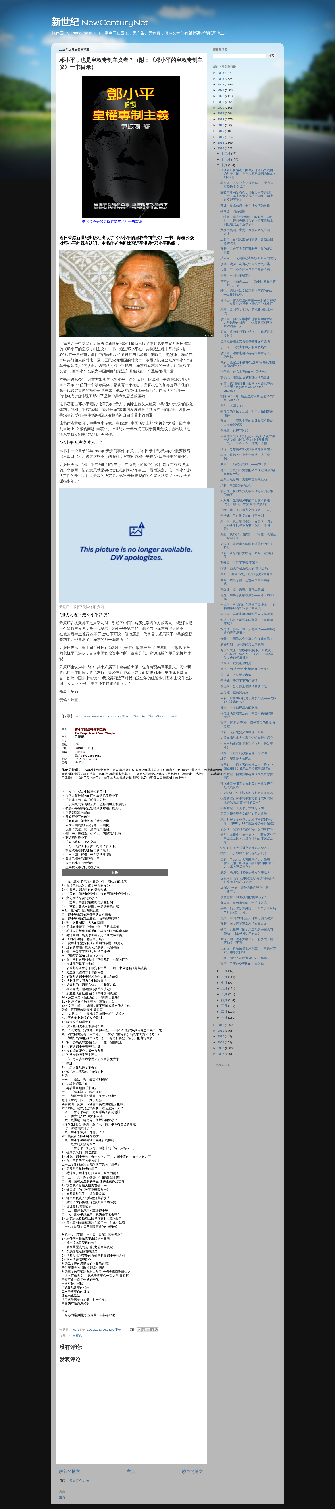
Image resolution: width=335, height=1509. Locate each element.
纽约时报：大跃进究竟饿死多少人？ (245, 848)
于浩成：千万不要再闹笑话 (239, 680)
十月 (224, 165)
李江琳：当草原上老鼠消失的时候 (243, 686)
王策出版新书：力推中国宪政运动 (243, 479)
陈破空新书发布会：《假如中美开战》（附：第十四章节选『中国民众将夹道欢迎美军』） (246, 196)
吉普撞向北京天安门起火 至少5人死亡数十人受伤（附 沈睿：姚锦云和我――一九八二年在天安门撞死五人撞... (247, 440)
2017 (221, 125)
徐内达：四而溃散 (232, 211)
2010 (221, 1036)
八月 (224, 977)
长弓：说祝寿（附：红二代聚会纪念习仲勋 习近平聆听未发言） (246, 931)
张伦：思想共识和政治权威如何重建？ (246, 449)
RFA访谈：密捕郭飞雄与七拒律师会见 (246, 793)
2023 (221, 90)
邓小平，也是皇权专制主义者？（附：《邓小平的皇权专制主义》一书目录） (246, 525)
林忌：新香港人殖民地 (235, 759)
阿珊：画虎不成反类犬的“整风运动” (244, 568)
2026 (221, 72)
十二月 (226, 153)
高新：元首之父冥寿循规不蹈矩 (242, 732)
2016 (221, 131)
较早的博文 (192, 1471)
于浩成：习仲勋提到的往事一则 (242, 515)
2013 (221, 148)
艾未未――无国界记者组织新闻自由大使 (248, 258)
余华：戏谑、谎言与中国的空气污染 (245, 264)
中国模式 (75, 1335)
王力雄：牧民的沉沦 (234, 692)
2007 (221, 1053)
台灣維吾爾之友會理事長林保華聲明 (245, 341)
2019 (221, 113)
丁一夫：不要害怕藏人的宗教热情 (243, 347)
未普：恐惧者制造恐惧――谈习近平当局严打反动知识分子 (248, 910)
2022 (221, 96)
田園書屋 (80, 752)
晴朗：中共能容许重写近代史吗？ (243, 853)
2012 (221, 1025)
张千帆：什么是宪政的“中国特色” (243, 372)
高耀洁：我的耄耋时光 (235, 663)
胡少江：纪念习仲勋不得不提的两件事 (246, 829)
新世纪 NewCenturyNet (99, 22)
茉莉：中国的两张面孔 (235, 485)
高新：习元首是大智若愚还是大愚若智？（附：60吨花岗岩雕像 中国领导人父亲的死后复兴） (247, 863)
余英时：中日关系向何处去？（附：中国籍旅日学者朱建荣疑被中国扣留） (246, 766)
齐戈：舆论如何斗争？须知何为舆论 (245, 205)
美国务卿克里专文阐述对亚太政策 (243, 814)
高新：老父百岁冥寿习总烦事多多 (243, 924)
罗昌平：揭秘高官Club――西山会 (243, 464)
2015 (221, 137)
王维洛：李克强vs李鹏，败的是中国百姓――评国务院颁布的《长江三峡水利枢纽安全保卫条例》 (246, 220)
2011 (221, 1030)
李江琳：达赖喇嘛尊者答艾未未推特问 (246, 614)
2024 (221, 84)
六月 (224, 988)
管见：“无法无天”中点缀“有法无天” (244, 669)
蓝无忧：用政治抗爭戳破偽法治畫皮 (245, 377)
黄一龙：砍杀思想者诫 (235, 675)
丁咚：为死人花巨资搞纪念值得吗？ (245, 958)
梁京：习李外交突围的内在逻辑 (242, 963)
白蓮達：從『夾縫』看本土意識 (242, 589)
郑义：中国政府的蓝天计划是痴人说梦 (246, 918)
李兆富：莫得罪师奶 (234, 430)
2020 (221, 107)
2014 (221, 142)
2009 (221, 1042)
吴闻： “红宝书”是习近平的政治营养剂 (246, 574)
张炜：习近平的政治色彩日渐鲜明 (243, 753)
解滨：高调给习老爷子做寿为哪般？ (245, 872)
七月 (224, 982)
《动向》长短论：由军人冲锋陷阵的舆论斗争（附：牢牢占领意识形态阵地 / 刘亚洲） (247, 174)
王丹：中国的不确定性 (235, 275)
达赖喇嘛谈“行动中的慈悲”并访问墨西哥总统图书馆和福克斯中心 (247, 880)
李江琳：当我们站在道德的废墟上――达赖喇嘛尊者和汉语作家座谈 (248, 606)
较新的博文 (69, 1471)
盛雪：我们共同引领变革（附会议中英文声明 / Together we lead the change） (246, 387)
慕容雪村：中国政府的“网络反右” (243, 897)
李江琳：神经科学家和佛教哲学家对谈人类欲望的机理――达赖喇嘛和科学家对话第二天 (246, 322)
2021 (221, 102)
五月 (224, 994)
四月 (224, 1000)
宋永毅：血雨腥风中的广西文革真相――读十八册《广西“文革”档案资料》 (248, 502)
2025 (221, 78)
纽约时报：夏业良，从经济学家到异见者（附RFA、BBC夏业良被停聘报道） (248, 821)
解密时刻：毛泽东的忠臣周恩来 (242, 644)
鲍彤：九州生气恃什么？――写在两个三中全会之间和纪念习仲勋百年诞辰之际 (248, 838)
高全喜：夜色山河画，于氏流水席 (243, 903)
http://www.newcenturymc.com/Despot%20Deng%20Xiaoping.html (125, 716)
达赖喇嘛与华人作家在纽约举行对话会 (246, 738)
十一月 (226, 159)
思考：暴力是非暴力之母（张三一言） (246, 510)
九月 (224, 971)
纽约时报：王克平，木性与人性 (242, 808)
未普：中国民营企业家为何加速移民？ (246, 638)
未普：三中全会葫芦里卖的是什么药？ (246, 269)
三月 (224, 1006)
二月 (224, 1011)
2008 (221, 1048)
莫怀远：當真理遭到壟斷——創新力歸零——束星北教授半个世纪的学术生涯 (248, 302)
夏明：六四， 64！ (233, 405)
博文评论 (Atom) (80, 1480)
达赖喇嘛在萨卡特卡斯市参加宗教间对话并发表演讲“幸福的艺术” (246, 800)
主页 (131, 1471)
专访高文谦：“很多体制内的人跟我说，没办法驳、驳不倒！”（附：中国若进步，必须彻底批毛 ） (247, 654)
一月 (224, 1017)
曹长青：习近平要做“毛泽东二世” (243, 562)
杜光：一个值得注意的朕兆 (239, 707)
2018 (221, 119)
